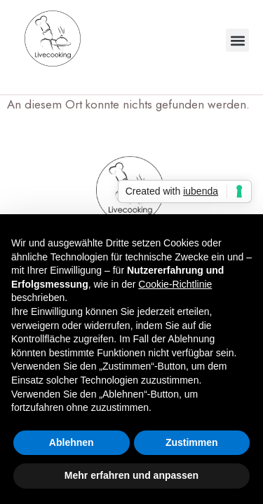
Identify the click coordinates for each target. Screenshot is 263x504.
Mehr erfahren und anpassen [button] (131, 475)
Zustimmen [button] (192, 442)
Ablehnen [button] (71, 442)
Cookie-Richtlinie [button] (175, 284)
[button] (237, 40)
